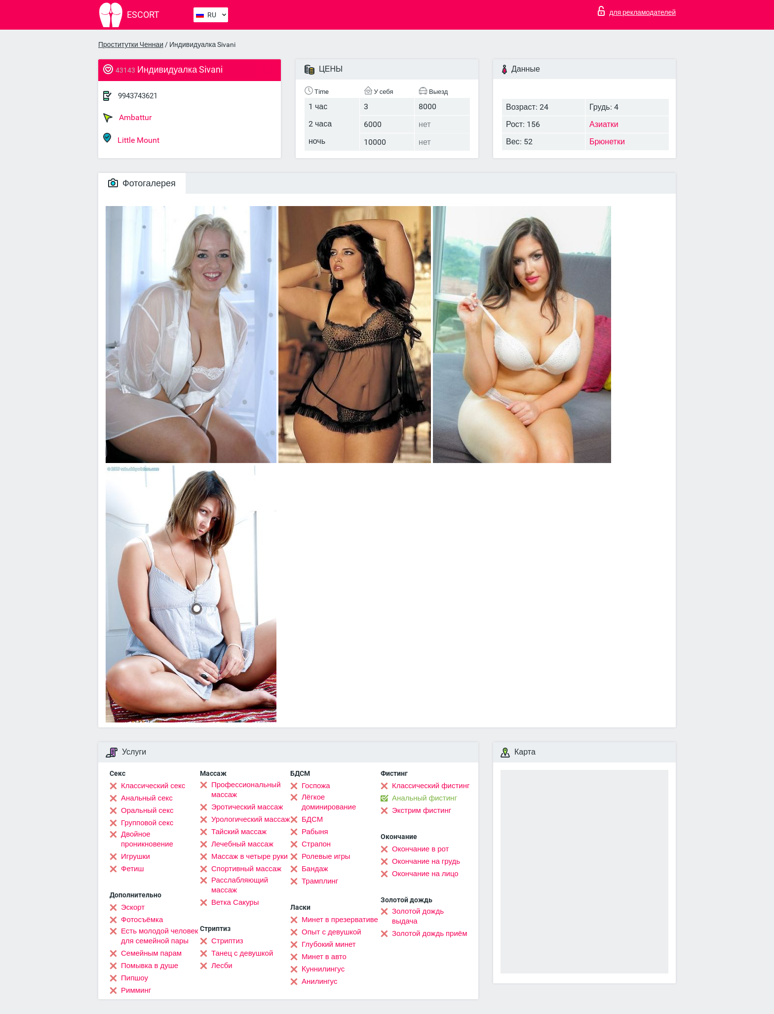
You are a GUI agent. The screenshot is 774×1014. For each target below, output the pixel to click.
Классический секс (153, 785)
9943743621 (137, 95)
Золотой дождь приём (429, 933)
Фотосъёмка (142, 919)
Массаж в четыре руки (249, 856)
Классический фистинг (430, 785)
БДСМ (312, 819)
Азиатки (604, 124)
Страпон (316, 844)
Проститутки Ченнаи (130, 44)
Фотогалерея (142, 183)
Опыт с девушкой (331, 932)
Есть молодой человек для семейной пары (159, 936)
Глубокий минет (329, 944)
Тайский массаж (239, 831)
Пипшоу (134, 977)
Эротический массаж (247, 807)
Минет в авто (324, 956)
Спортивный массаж (246, 868)
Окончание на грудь (426, 861)
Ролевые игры (326, 856)
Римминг (136, 990)
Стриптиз (227, 940)
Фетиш (132, 868)
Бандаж (315, 868)
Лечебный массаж (242, 844)
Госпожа (316, 785)
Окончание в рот (420, 849)
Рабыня (315, 831)
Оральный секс (147, 810)
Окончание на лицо (425, 873)
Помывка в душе (149, 965)
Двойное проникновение (147, 839)
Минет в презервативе (340, 919)
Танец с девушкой (242, 953)
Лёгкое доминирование (329, 802)
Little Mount (131, 138)
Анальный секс (147, 798)
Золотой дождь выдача (418, 916)
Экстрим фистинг (421, 810)
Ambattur (127, 118)
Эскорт (133, 907)
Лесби (221, 965)
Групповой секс (147, 822)
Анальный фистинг (424, 798)
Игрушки (135, 856)
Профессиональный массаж (246, 789)
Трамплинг (320, 881)
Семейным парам (151, 953)
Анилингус (319, 981)
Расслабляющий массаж (239, 885)
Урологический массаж (250, 819)
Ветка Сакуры (235, 902)
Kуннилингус (323, 969)
